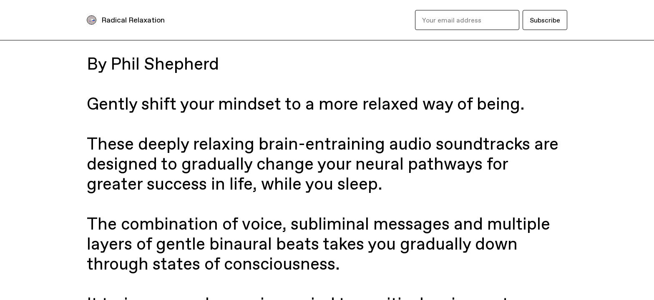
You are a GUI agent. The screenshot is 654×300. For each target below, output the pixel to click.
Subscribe (545, 20)
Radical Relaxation (133, 20)
